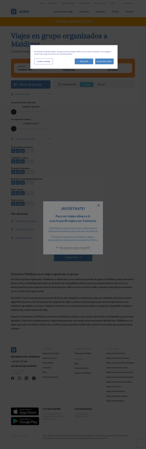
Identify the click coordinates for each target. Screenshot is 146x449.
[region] (74, 57)
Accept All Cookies (104, 61)
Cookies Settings (43, 61)
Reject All (84, 61)
